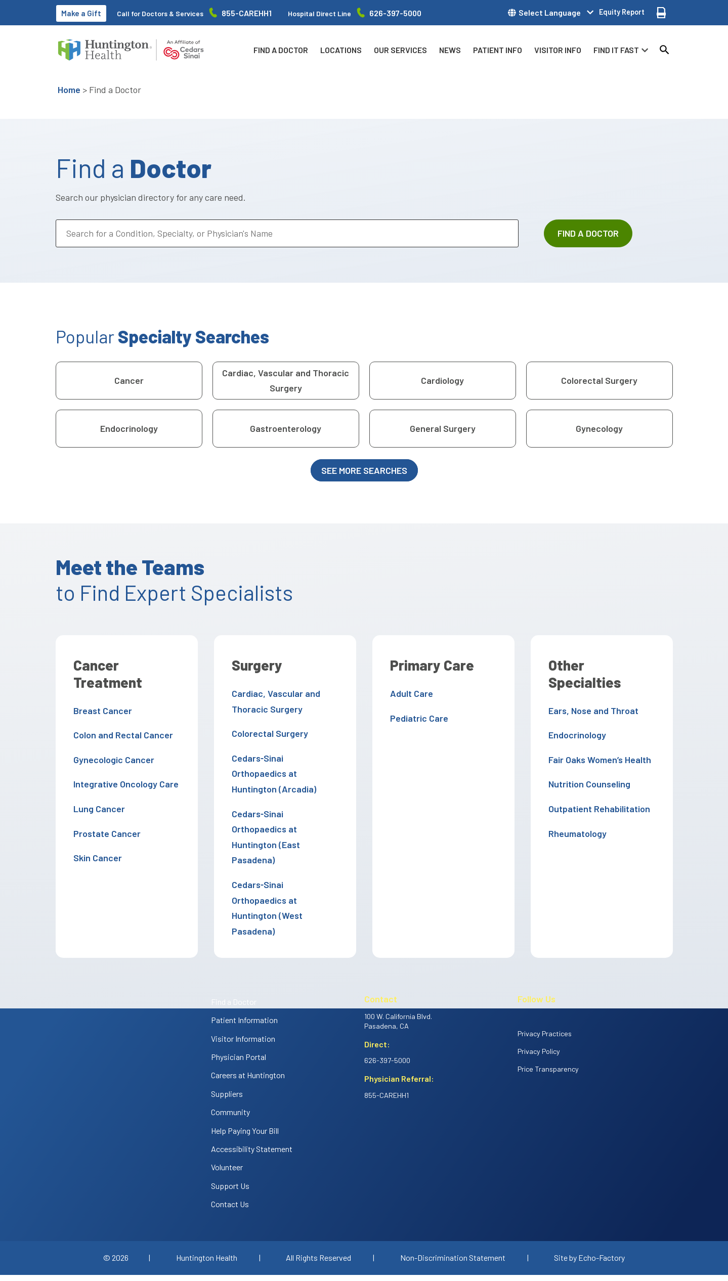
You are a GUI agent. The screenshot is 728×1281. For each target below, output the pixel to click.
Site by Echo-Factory (589, 1211)
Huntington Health (206, 1211)
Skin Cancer (95, 857)
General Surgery (443, 428)
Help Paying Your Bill (245, 1084)
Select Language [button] (550, 13)
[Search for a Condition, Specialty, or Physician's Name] (287, 233)
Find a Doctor (280, 50)
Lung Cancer (96, 808)
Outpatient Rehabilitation (597, 791)
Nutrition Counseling (587, 767)
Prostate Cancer (104, 833)
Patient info (497, 50)
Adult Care (409, 693)
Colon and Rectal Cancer (120, 734)
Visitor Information (243, 992)
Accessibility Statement (251, 1102)
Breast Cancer (100, 710)
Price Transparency (548, 1022)
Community (230, 1065)
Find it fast (616, 50)
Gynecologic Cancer (111, 759)
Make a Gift (81, 13)
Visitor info (557, 50)
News (450, 50)
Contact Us (230, 1157)
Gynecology (599, 428)
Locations (341, 50)
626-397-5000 (395, 13)
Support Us (230, 1139)
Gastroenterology (285, 428)
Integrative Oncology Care (123, 783)
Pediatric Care (417, 718)
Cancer (129, 380)
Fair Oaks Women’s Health (597, 742)
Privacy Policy (539, 1004)
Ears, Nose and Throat (591, 693)
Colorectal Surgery (599, 380)
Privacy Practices (545, 987)
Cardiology (442, 380)
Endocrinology (129, 428)
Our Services (400, 50)
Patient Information (244, 973)
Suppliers (227, 1047)
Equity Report (622, 12)
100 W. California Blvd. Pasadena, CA (398, 974)
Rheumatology (575, 816)
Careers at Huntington (248, 1029)
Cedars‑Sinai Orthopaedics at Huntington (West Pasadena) (283, 869)
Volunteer (227, 1121)
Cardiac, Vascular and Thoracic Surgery (285, 380)
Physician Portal (238, 1010)
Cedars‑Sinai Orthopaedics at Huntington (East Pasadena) (283, 813)
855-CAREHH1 (247, 13)
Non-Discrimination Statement (452, 1211)
